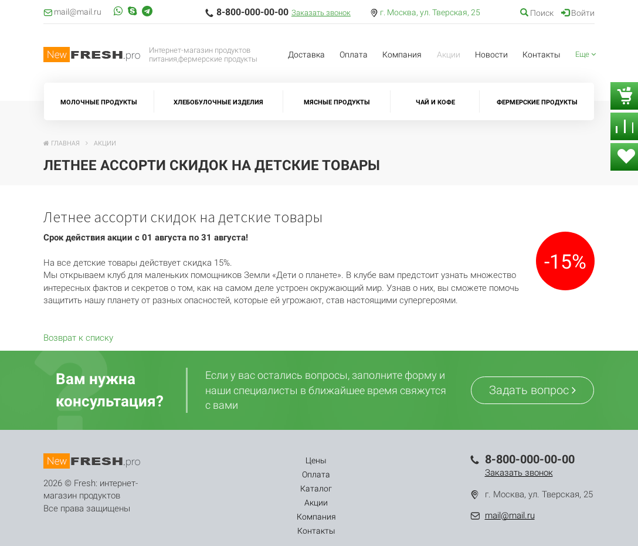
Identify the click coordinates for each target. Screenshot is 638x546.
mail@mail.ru (510, 515)
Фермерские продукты (537, 102)
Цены (200, 460)
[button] (585, 54)
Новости (491, 54)
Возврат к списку (78, 338)
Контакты (541, 54)
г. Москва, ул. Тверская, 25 (430, 12)
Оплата (354, 54)
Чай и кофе (435, 102)
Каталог (283, 460)
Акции (448, 54)
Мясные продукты (337, 102)
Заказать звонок (321, 12)
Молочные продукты (98, 102)
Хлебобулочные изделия (218, 102)
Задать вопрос (532, 390)
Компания (402, 54)
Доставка (306, 54)
